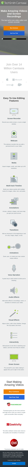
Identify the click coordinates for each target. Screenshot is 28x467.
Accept (14, 463)
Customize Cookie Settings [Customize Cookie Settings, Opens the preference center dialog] (14, 460)
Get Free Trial (14, 33)
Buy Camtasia (14, 28)
